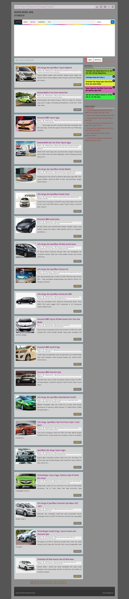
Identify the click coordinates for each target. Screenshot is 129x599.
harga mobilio (69, 172)
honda (59, 95)
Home (18, 22)
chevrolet (58, 375)
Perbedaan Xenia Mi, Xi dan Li (95, 77)
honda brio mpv (75, 297)
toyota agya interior (61, 454)
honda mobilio (40, 173)
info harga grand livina (42, 248)
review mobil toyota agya (51, 147)
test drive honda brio (57, 97)
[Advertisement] (64, 40)
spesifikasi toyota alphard (43, 72)
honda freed (72, 197)
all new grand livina (60, 222)
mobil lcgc (72, 95)
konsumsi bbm (62, 120)
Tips (49, 22)
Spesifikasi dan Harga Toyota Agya (52, 449)
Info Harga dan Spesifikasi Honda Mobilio (55, 168)
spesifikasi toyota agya (42, 454)
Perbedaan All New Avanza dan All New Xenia (57, 559)
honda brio (64, 95)
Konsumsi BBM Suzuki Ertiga (49, 346)
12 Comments (50, 325)
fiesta (69, 428)
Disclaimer (42, 7)
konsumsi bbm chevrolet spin (74, 375)
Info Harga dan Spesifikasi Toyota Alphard (55, 67)
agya (57, 120)
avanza (57, 325)
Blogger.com (110, 593)
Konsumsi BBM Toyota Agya (49, 117)
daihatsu (65, 481)
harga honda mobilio (60, 172)
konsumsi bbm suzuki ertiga (75, 350)
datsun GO (61, 272)
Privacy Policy (33, 7)
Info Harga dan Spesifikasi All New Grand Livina (58, 243)
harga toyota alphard (64, 70)
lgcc (71, 481)
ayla (59, 481)
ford (72, 428)
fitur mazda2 (59, 400)
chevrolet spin (64, 375)
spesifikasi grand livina (63, 248)
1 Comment (49, 197)
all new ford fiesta (60, 428)
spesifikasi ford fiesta (53, 429)
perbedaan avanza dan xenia (43, 563)
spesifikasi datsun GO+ (54, 273)
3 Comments (50, 350)
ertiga (56, 350)
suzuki (42, 351)
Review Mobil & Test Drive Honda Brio (54, 92)
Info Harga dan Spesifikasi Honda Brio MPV (56, 293)
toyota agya (51, 122)
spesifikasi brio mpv (61, 298)
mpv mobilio (63, 173)
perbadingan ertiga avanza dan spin (45, 538)
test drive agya (61, 147)
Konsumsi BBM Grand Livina (49, 218)
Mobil (26, 22)
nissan (57, 223)
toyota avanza (60, 326)
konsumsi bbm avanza (64, 325)
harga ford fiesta (41, 429)
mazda (76, 400)
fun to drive (64, 400)
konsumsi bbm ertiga (63, 350)
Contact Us (23, 7)
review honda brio (41, 97)
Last (64, 582)
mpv (59, 173)
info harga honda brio (42, 298)
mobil (80, 70)
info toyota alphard (74, 70)
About (17, 7)
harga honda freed (62, 197)
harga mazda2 (71, 400)
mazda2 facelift (44, 401)
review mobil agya (41, 147)
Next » (59, 582)
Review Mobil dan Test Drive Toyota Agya (55, 142)
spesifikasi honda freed (42, 198)
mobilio (55, 173)
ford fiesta (75, 428)
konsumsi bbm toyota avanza (43, 326)
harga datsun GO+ (74, 272)
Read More (77, 84)
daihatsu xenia (66, 562)
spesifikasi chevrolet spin (43, 510)
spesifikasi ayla (63, 482)
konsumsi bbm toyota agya (72, 120)
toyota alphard (56, 72)
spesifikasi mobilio (70, 173)
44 (55, 582)
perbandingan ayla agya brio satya (51, 482)
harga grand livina (69, 247)
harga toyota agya (63, 453)
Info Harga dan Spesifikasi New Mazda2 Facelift (58, 396)
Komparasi (41, 22)
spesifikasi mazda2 (56, 401)
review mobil (76, 145)
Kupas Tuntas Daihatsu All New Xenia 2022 (100, 115)
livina (51, 223)
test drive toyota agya (70, 147)
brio (57, 95)
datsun (56, 272)
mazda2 (39, 401)
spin (42, 376)
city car (66, 428)
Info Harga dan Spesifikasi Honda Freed (54, 193)
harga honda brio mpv (63, 297)
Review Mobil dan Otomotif (23, 13)
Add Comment (50, 70)
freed (56, 197)
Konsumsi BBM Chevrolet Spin (50, 371)
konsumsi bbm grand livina (43, 223)
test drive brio (49, 97)
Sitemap (50, 7)
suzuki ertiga (47, 351)
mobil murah (78, 95)
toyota (51, 72)
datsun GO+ (66, 272)
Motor (33, 22)
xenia (61, 563)
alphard (58, 70)
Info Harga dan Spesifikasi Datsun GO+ (54, 268)
